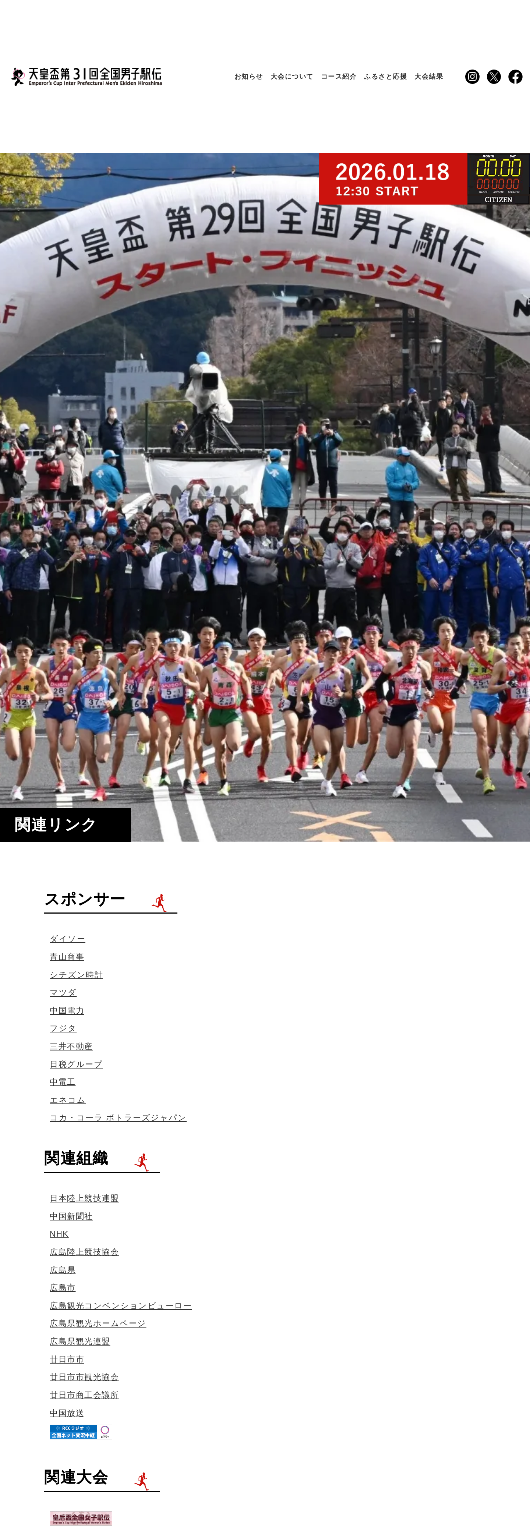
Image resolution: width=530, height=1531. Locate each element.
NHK (59, 1233)
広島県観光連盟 (80, 1341)
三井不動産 (71, 1046)
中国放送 (67, 1413)
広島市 (63, 1287)
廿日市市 (67, 1359)
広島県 (63, 1270)
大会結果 (428, 76)
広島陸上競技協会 (84, 1252)
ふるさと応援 (385, 76)
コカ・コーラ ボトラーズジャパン (118, 1117)
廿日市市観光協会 (84, 1377)
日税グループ (76, 1064)
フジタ (63, 1028)
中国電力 (67, 1010)
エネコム (68, 1100)
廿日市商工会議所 (84, 1395)
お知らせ (248, 76)
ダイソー (67, 938)
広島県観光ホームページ (98, 1323)
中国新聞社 (71, 1216)
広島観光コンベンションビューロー (121, 1305)
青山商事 (67, 956)
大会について (292, 76)
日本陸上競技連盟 (84, 1198)
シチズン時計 (76, 974)
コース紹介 (339, 76)
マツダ (63, 992)
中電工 (63, 1082)
